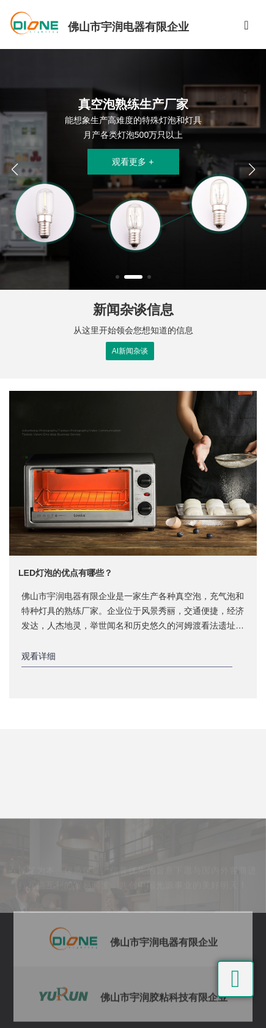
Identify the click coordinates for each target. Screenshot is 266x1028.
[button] (117, 277)
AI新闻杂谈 (130, 351)
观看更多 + (132, 162)
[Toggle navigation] (246, 24)
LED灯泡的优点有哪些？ (65, 573)
